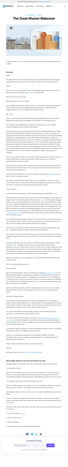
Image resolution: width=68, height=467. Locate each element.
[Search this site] (64, 6)
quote (14, 245)
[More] (54, 6)
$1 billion (30, 92)
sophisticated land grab (13, 212)
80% (51, 251)
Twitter (40, 352)
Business (39, 15)
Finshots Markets (30, 6)
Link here (22, 413)
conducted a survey (50, 273)
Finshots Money (39, 6)
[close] (66, 2)
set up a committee (53, 174)
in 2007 (42, 200)
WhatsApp (28, 352)
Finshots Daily (20, 6)
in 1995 (54, 193)
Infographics (49, 6)
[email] (29, 445)
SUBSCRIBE (50, 445)
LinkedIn (33, 352)
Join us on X (44, 449)
